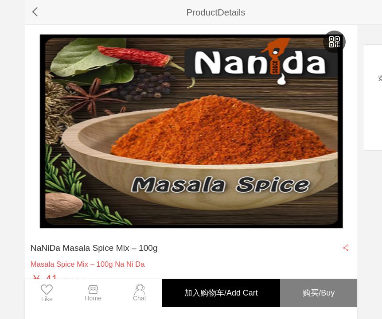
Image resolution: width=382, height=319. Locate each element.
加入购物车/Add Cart (220, 292)
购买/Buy (319, 292)
